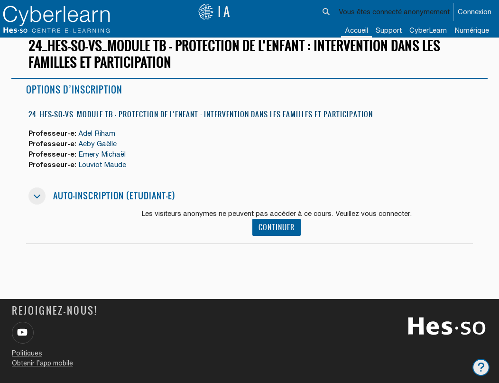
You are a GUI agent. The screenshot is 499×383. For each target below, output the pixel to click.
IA (215, 11)
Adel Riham (98, 141)
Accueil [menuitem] (356, 30)
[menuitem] (428, 31)
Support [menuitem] (389, 30)
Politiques (27, 353)
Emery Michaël (103, 163)
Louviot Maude (103, 173)
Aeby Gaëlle (98, 152)
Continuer (277, 236)
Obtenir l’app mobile (42, 363)
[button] (326, 12)
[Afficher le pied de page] (481, 367)
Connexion (474, 11)
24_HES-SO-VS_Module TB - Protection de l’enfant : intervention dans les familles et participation (200, 122)
